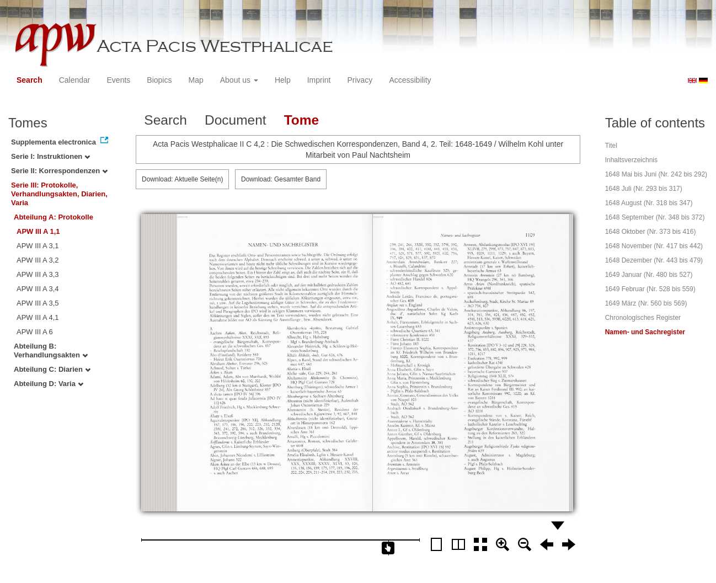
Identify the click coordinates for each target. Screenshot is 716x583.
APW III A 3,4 (38, 289)
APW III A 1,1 (38, 231)
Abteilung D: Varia (48, 383)
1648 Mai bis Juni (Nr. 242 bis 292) (656, 174)
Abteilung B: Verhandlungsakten (51, 350)
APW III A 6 (35, 332)
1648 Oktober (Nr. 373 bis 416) (650, 232)
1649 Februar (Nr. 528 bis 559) (650, 289)
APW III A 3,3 (38, 274)
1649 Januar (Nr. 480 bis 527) (649, 275)
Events (119, 80)
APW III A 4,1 (38, 317)
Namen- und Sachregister (645, 332)
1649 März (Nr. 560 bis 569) (646, 303)
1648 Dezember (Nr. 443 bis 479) (654, 260)
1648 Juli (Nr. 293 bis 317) (643, 188)
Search (29, 80)
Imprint (319, 80)
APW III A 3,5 (38, 303)
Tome (301, 120)
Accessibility (410, 80)
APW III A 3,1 (38, 246)
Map (195, 80)
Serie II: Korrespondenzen (59, 171)
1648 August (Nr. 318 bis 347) (649, 203)
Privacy (359, 80)
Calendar (74, 80)
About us (239, 80)
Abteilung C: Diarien (52, 369)
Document (235, 120)
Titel (611, 145)
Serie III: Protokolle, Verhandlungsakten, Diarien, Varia (59, 194)
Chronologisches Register (643, 318)
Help (283, 80)
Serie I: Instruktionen (50, 156)
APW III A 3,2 (38, 260)
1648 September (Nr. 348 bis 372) (655, 217)
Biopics (159, 80)
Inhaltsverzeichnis (631, 160)
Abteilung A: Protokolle (53, 217)
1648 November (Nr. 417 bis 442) (654, 246)
